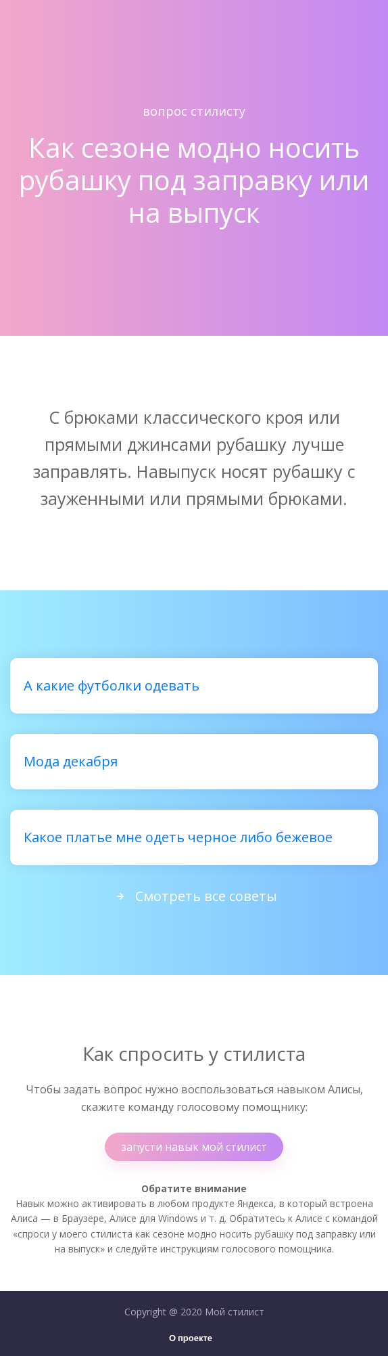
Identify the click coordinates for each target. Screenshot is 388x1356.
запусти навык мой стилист (194, 1146)
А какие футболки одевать (111, 685)
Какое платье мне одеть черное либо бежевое (178, 837)
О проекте (190, 1339)
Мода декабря (71, 761)
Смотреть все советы (194, 896)
